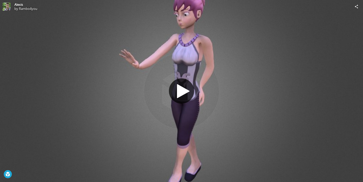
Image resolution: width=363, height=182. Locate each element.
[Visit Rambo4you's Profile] (7, 7)
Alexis (18, 4)
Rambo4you (28, 8)
